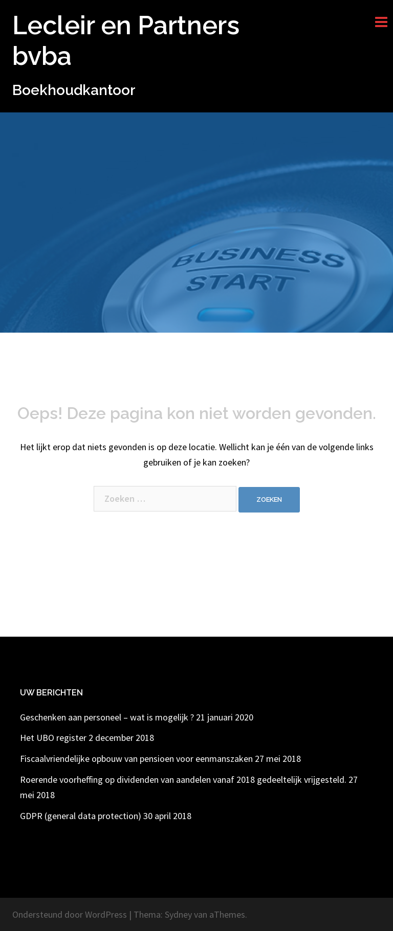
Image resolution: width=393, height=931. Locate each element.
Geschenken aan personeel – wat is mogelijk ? (107, 717)
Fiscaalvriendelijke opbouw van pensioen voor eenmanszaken (136, 758)
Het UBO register (53, 737)
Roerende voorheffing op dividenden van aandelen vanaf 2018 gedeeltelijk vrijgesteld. (183, 779)
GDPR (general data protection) (80, 816)
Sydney (178, 914)
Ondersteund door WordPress (69, 914)
